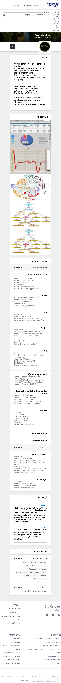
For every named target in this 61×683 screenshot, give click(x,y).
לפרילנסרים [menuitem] (26, 5)
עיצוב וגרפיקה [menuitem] (56, 17)
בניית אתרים (42, 587)
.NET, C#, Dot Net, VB (38, 562)
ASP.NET (42, 566)
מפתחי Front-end (31, 575)
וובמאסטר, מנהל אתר (52, 660)
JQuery (43, 575)
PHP (26, 566)
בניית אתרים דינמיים (39, 591)
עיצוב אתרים (15, 642)
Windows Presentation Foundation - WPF (31, 572)
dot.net (44, 506)
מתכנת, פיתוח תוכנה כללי (37, 569)
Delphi (34, 566)
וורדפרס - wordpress (52, 645)
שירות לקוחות (15, 623)
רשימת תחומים (14, 609)
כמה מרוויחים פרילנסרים (11, 616)
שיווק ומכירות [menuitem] (56, 29)
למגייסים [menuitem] (15, 5)
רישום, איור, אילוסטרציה (11, 653)
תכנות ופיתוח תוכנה (40, 558)
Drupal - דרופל (54, 663)
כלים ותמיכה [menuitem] (39, 5)
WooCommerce (54, 656)
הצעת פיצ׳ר (15, 619)
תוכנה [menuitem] (57, 21)
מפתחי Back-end (40, 579)
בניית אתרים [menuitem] (56, 13)
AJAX (25, 562)
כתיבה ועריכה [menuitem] (56, 24)
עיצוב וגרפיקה (14, 635)
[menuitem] (46, 21)
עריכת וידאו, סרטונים (12, 660)
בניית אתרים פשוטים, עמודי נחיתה (48, 638)
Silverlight (26, 591)
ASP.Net (44, 528)
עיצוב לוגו (16, 638)
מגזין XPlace (15, 612)
